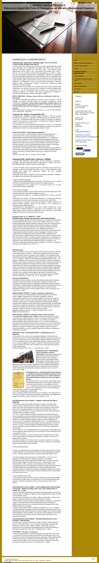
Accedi (93, 558)
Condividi (86, 150)
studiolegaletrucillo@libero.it (82, 131)
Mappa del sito (14, 559)
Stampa (7, 559)
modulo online (83, 142)
